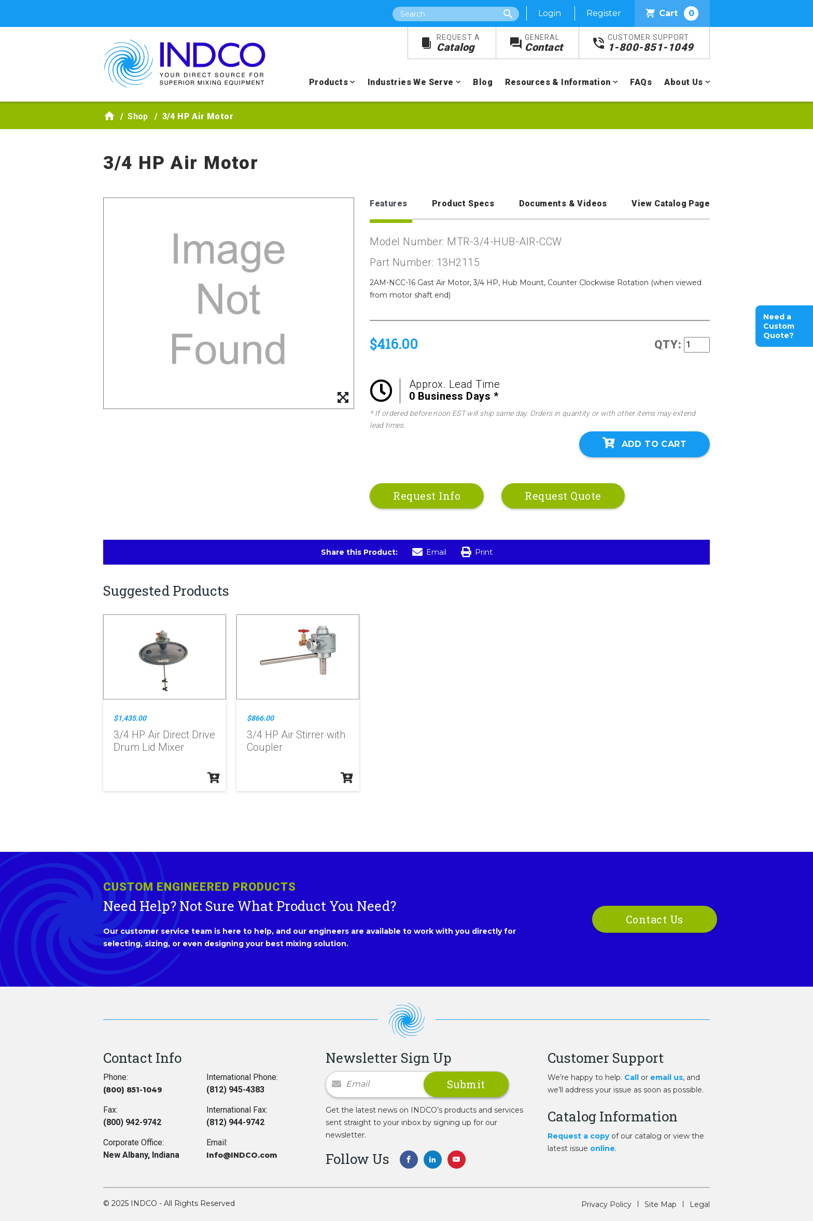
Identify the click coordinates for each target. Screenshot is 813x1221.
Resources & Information (557, 82)
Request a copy (578, 1136)
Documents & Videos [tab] (563, 203)
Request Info (426, 495)
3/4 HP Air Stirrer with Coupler (296, 740)
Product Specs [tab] (463, 203)
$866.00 (260, 718)
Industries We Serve (411, 82)
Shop (138, 116)
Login (549, 13)
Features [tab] (388, 203)
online (602, 1148)
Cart (672, 13)
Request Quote (563, 495)
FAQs (641, 82)
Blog (483, 82)
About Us (683, 82)
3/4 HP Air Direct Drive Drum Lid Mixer (164, 740)
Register (603, 13)
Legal (700, 1204)
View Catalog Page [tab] (671, 203)
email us (666, 1077)
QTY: (668, 344)
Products (328, 82)
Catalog (458, 43)
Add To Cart (644, 443)
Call (631, 1077)
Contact (544, 43)
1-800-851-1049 (651, 43)
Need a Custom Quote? (778, 326)
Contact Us (654, 919)
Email (429, 552)
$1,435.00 (130, 718)
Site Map (660, 1204)
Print (477, 552)
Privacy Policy (606, 1204)
